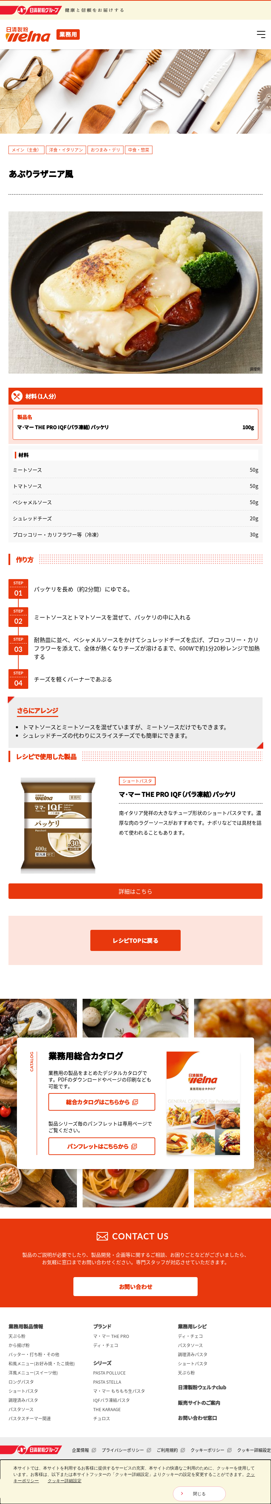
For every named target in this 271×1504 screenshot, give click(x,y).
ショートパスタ (23, 1391)
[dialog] (135, 1482)
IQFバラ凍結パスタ (111, 1400)
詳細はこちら (135, 891)
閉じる (199, 1493)
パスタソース (21, 1409)
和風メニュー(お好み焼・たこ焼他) (41, 1363)
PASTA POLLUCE (109, 1373)
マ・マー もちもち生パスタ (119, 1391)
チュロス (101, 1418)
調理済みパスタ (23, 1400)
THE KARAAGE (107, 1409)
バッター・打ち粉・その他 (33, 1354)
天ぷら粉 (16, 1336)
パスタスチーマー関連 (29, 1418)
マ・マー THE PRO (111, 1336)
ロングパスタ (21, 1382)
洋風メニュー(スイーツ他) (33, 1373)
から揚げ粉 (19, 1345)
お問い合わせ (135, 1286)
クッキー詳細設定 (254, 1450)
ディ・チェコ (105, 1345)
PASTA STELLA (107, 1382)
